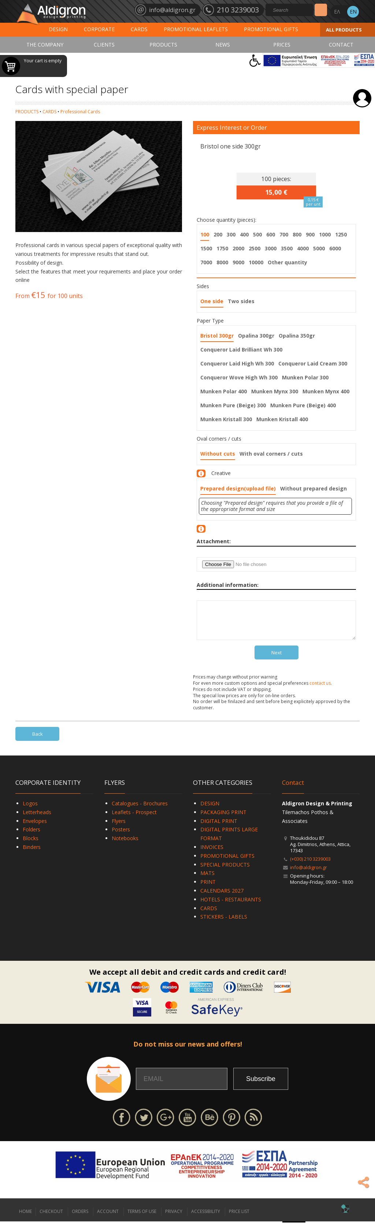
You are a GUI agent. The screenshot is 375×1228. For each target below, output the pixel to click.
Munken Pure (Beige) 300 (233, 405)
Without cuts (217, 453)
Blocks (30, 844)
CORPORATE (99, 29)
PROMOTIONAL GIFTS (271, 29)
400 (244, 234)
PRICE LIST (239, 1218)
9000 (238, 262)
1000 (325, 234)
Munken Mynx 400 (325, 391)
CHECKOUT (51, 1218)
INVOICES (211, 853)
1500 (206, 248)
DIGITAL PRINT (218, 827)
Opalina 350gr (297, 335)
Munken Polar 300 (305, 377)
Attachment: (214, 541)
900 (310, 234)
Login (362, 98)
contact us (320, 690)
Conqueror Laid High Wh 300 (237, 363)
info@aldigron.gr (308, 874)
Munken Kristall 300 (226, 419)
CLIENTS (104, 44)
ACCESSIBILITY (205, 1218)
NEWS (222, 44)
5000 (319, 248)
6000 (335, 248)
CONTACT (341, 44)
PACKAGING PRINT (223, 818)
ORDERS (80, 1218)
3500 (287, 248)
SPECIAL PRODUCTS (225, 871)
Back (37, 740)
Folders (31, 835)
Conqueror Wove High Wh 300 (239, 377)
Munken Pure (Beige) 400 (303, 405)
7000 (206, 262)
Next (276, 659)
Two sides (241, 301)
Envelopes (35, 827)
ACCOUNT (108, 1218)
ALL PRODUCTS (344, 29)
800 (297, 234)
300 (231, 234)
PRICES (281, 44)
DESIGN (58, 29)
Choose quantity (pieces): (226, 219)
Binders (32, 853)
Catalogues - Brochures (140, 809)
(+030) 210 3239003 (310, 865)
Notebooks (125, 844)
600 (270, 234)
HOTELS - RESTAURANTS (230, 905)
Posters (121, 835)
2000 (238, 248)
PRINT (208, 888)
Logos (30, 809)
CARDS (139, 29)
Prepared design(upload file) (238, 488)
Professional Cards (80, 112)
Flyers (119, 827)
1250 (341, 234)
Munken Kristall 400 (282, 419)
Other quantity (287, 262)
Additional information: (228, 584)
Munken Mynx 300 (274, 391)
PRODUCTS (163, 44)
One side (211, 301)
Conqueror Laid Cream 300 (312, 363)
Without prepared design (313, 488)
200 (218, 234)
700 (283, 234)
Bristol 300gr (217, 335)
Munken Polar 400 (223, 391)
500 (257, 234)
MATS (207, 879)
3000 (270, 248)
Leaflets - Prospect (134, 818)
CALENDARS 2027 (222, 897)
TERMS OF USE (141, 1218)
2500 (254, 248)
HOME (25, 1218)
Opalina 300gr (256, 335)
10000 (256, 262)
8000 (222, 262)
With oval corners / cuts (271, 453)
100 (204, 234)
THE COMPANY (44, 44)
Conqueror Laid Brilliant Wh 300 (241, 349)
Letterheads (37, 818)
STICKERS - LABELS (223, 923)
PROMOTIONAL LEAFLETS (196, 29)
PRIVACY (173, 1218)
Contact (293, 789)
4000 (303, 248)
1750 (222, 248)
